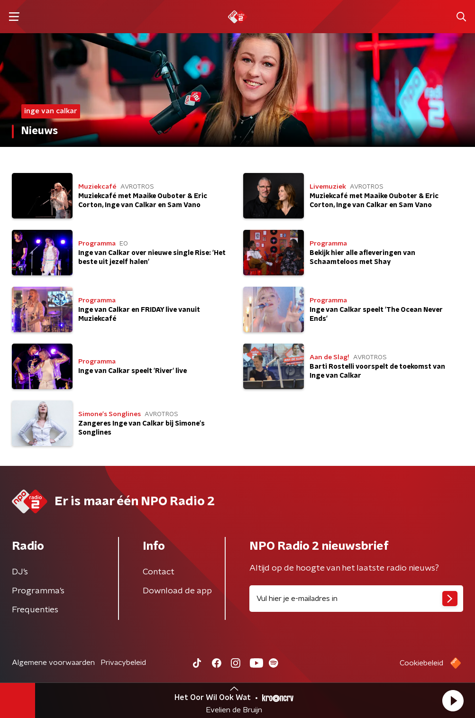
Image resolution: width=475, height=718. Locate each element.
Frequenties (35, 610)
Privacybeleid (123, 662)
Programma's (38, 591)
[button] (453, 700)
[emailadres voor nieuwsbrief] (356, 598)
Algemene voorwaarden (53, 662)
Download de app (177, 591)
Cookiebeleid (421, 663)
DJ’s (20, 572)
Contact (158, 572)
